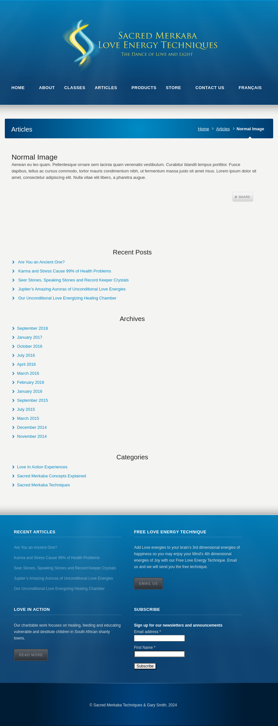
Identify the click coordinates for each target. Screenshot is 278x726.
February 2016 (30, 382)
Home (203, 128)
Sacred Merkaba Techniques (43, 484)
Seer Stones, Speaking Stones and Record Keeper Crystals (73, 280)
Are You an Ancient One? (41, 262)
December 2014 (32, 427)
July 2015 (26, 409)
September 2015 (32, 400)
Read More (31, 655)
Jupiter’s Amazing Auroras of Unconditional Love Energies (72, 289)
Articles (223, 128)
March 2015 (28, 418)
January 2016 (29, 391)
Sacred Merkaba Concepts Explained (51, 475)
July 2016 (26, 355)
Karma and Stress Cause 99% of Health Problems (64, 271)
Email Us (148, 583)
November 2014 (32, 436)
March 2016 (28, 373)
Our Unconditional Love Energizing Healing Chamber (67, 298)
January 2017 (29, 337)
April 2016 (26, 364)
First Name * (145, 647)
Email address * (147, 632)
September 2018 (32, 328)
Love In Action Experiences (42, 466)
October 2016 (29, 346)
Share (242, 197)
